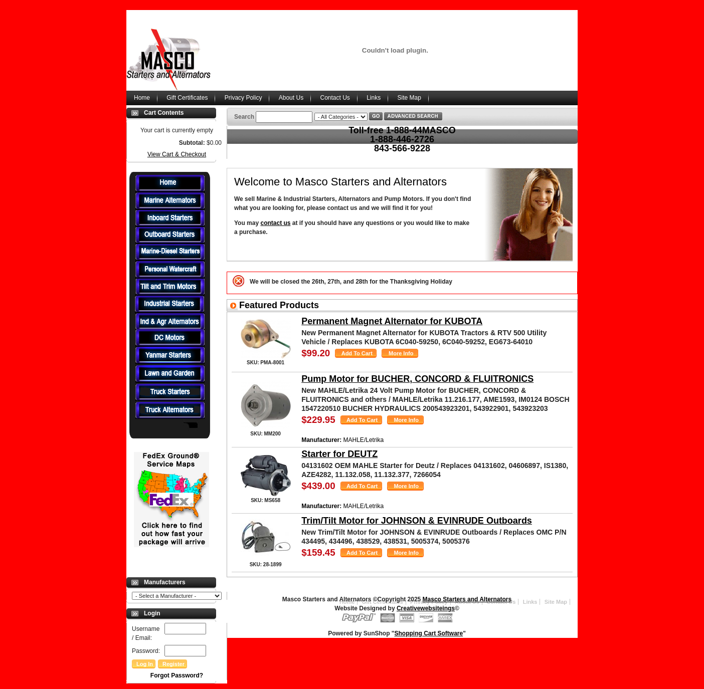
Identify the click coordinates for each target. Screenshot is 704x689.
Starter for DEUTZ (339, 454)
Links (374, 97)
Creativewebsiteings (426, 608)
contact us (275, 222)
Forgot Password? (176, 675)
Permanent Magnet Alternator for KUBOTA (391, 321)
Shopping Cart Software (429, 633)
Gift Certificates (187, 97)
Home (142, 97)
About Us (291, 97)
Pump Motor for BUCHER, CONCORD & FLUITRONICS (417, 379)
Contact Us (334, 97)
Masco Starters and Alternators (467, 599)
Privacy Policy (243, 97)
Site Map (409, 97)
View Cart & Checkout (176, 154)
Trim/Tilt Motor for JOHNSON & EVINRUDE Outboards (416, 521)
